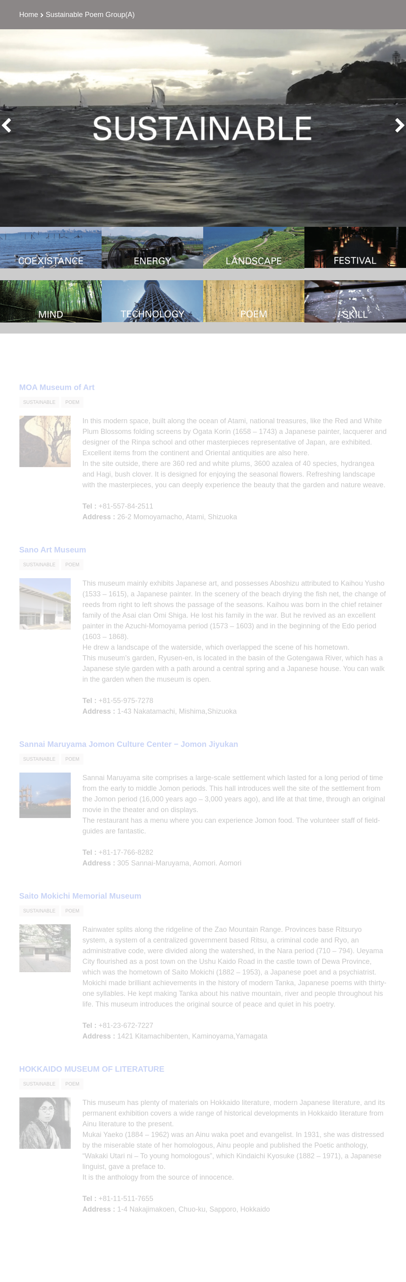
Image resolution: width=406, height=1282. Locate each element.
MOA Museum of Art (57, 396)
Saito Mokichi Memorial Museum (80, 904)
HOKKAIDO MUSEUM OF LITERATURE (91, 1077)
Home (28, 15)
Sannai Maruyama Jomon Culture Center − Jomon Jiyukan (128, 752)
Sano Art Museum (52, 558)
